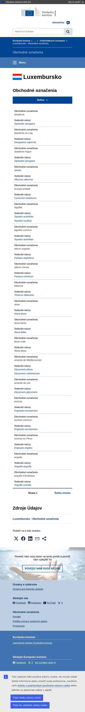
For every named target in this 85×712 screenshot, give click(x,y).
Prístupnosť (19, 626)
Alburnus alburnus (23, 179)
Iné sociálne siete (44, 662)
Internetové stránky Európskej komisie (32, 643)
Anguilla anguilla (22, 466)
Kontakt (17, 616)
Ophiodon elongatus (24, 124)
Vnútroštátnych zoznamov (52, 41)
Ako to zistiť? (76, 2)
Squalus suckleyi (23, 221)
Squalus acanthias (23, 216)
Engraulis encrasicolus (26, 410)
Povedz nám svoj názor (42, 568)
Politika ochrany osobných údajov (30, 621)
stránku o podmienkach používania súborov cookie (44, 685)
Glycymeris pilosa (23, 369)
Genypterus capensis (25, 142)
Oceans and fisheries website (28, 589)
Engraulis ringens (23, 448)
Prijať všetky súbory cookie (27, 697)
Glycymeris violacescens (27, 373)
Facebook (19, 662)
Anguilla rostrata (22, 485)
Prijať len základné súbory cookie (30, 705)
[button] (16, 538)
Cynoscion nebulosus (25, 198)
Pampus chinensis (23, 276)
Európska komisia (21, 41)
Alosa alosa (20, 313)
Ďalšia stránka (63, 493)
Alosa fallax (20, 332)
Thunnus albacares (24, 295)
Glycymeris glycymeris (26, 392)
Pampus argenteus (24, 258)
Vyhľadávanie (68, 31)
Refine (40, 100)
